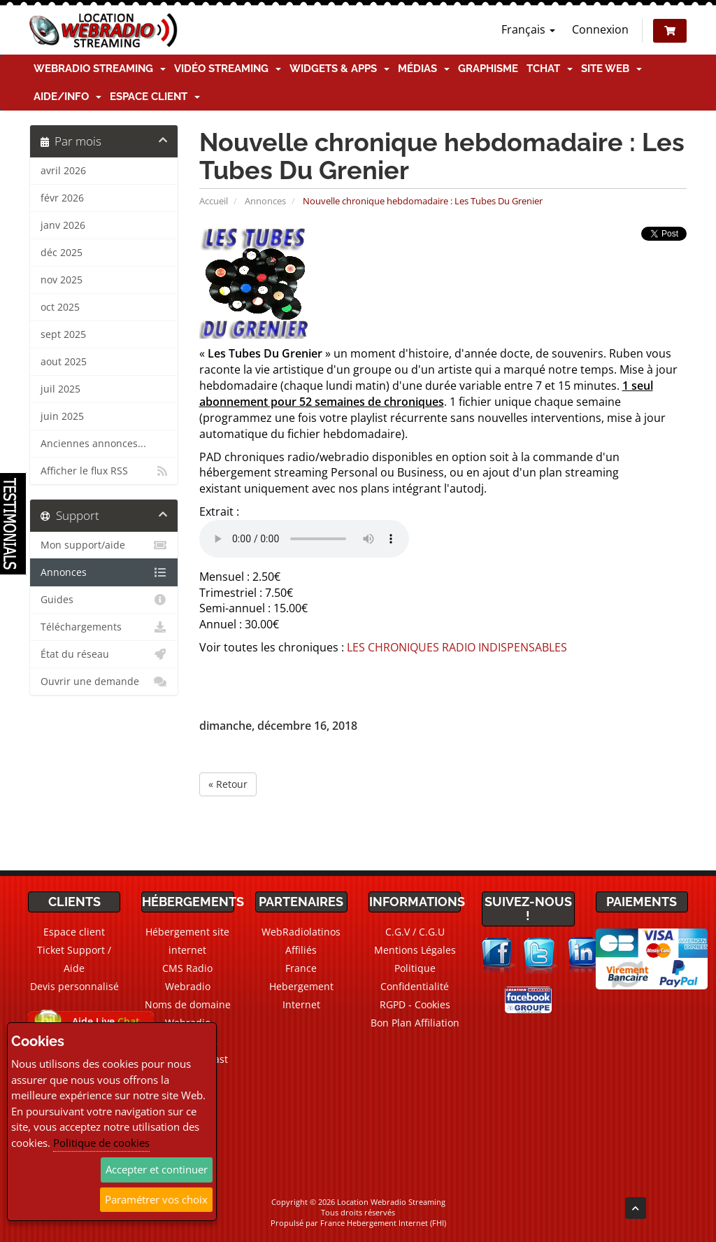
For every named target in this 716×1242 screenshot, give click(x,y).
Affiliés (301, 950)
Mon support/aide (104, 545)
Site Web (611, 68)
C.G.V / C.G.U (415, 931)
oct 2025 (60, 307)
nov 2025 (62, 280)
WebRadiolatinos (301, 931)
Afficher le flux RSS (104, 471)
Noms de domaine (188, 1004)
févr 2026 (62, 198)
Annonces (265, 201)
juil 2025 (60, 389)
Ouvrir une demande (104, 681)
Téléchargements (104, 627)
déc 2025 (62, 252)
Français (528, 29)
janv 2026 (63, 225)
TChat (550, 68)
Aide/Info (67, 96)
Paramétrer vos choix (156, 1199)
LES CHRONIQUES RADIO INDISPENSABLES (457, 647)
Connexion (600, 29)
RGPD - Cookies (415, 1004)
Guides (104, 599)
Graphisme (488, 68)
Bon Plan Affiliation (415, 1022)
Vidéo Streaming (227, 68)
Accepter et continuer (157, 1169)
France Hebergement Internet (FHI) (383, 1223)
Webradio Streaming (100, 68)
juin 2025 (62, 416)
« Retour (228, 784)
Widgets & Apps (339, 68)
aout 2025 (64, 361)
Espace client (155, 96)
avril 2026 (63, 170)
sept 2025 (63, 334)
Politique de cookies (101, 1143)
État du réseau (104, 654)
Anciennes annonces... (93, 443)
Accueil (213, 201)
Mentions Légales (415, 950)
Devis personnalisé (74, 986)
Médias (424, 68)
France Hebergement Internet (301, 986)
